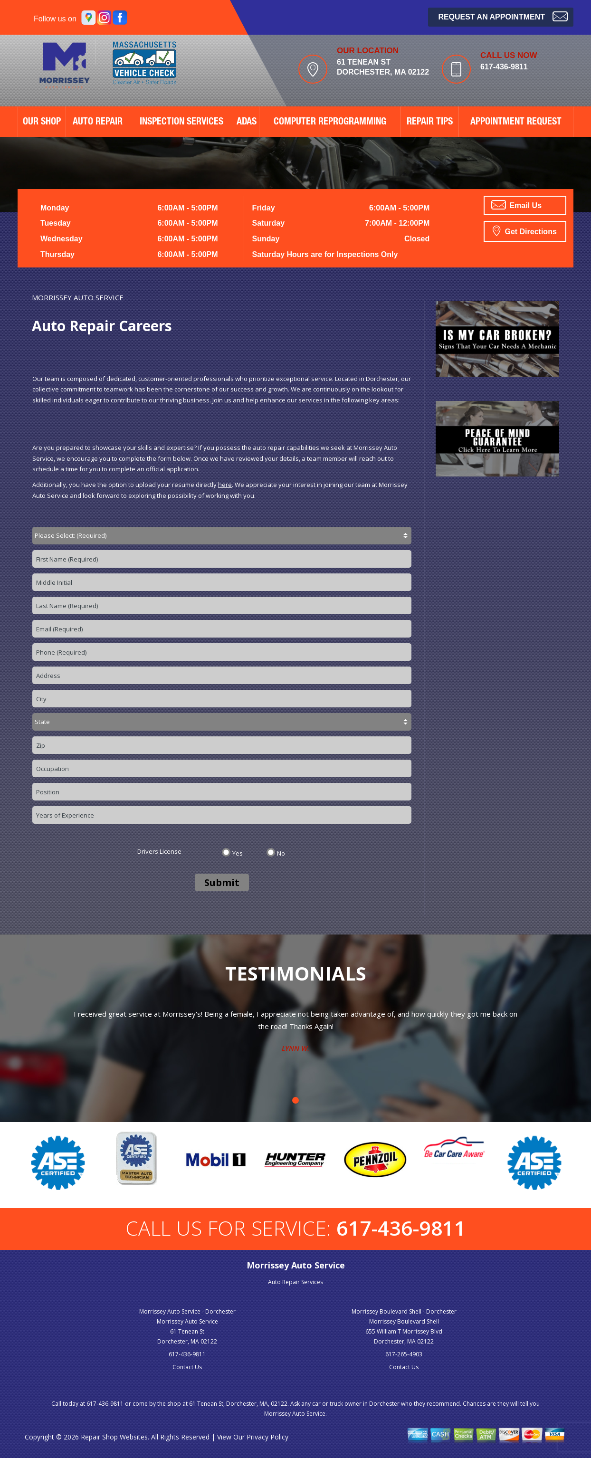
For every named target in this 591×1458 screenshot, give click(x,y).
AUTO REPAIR (98, 122)
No (281, 853)
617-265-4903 (403, 1354)
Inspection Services (181, 122)
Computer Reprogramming (330, 122)
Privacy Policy (267, 1436)
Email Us (516, 205)
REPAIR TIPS (430, 122)
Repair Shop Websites (114, 1436)
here (225, 484)
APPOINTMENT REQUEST (516, 122)
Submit (221, 882)
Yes (237, 853)
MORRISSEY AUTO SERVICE (78, 297)
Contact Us (187, 1367)
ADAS (247, 122)
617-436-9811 (504, 67)
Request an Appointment (503, 16)
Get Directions (525, 230)
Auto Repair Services (295, 1282)
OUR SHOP (42, 122)
